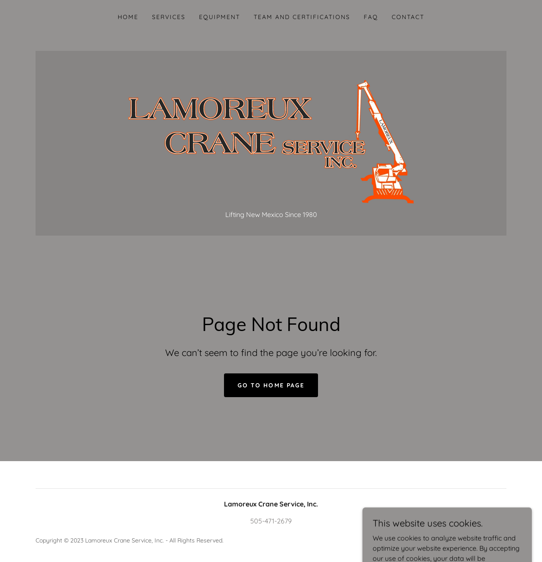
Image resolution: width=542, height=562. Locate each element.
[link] (271, 135)
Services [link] (168, 17)
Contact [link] (408, 17)
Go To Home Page (271, 385)
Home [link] (128, 17)
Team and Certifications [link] (302, 17)
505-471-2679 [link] (271, 521)
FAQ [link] (371, 17)
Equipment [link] (219, 17)
